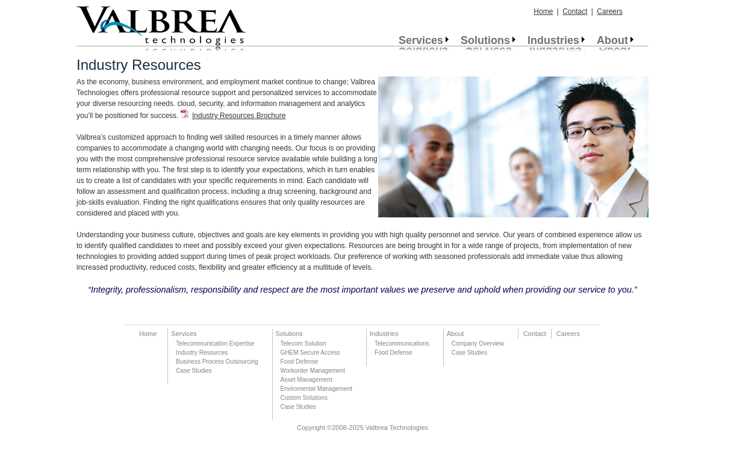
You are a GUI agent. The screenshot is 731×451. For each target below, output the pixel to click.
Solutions (485, 40)
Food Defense (300, 361)
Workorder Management (313, 370)
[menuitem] (421, 39)
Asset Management (306, 379)
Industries (553, 40)
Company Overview (478, 343)
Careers (610, 11)
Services (421, 40)
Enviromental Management (317, 388)
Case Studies (193, 370)
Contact (574, 11)
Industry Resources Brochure (238, 115)
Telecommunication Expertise (215, 343)
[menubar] (513, 39)
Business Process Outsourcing (217, 361)
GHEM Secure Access (310, 352)
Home (543, 11)
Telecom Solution (303, 343)
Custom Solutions (304, 397)
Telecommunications (402, 343)
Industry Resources (202, 352)
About (612, 40)
